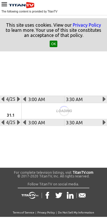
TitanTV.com (82, 172)
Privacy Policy (87, 25)
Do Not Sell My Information (76, 212)
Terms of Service (23, 212)
